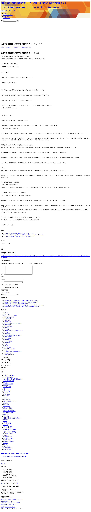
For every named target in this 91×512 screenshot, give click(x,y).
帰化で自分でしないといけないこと (12, 325)
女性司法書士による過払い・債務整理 (10, 504)
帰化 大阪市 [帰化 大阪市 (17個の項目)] (6, 395)
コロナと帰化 (6, 316)
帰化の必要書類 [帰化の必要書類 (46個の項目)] (8, 414)
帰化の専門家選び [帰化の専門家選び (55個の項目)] (9, 412)
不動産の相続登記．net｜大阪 (8, 503)
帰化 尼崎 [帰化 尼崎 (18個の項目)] (6, 397)
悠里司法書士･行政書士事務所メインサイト (12, 501)
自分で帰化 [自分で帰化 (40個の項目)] (6, 448)
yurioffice (28, 47)
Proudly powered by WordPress (8, 508)
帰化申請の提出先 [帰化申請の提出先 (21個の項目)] (8, 438)
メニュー (3, 10)
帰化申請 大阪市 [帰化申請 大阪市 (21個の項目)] (8, 435)
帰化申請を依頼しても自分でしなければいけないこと (17, 305)
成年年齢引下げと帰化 (9, 350)
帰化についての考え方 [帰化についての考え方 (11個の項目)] (7, 409)
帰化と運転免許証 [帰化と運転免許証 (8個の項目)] (6, 407)
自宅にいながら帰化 (8, 356)
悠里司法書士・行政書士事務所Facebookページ (15, 455)
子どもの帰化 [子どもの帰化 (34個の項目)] (7, 388)
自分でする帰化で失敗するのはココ (17, 47)
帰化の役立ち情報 (8, 338)
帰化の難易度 (6, 344)
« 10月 (2, 370)
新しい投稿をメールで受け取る (10, 289)
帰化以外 (5, 346)
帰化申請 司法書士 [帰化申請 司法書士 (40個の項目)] (9, 431)
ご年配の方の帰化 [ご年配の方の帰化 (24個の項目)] (8, 379)
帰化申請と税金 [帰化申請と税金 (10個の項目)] (6, 437)
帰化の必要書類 (7, 340)
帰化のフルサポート (8, 335)
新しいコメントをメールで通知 (10, 286)
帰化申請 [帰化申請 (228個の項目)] (7, 429)
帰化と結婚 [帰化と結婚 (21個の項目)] (6, 406)
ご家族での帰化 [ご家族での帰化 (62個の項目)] (9, 377)
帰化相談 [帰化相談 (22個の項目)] (5, 444)
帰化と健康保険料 (8, 328)
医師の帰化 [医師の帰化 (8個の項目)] (5, 384)
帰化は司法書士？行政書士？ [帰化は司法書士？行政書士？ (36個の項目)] (12, 420)
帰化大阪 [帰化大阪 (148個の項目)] (7, 425)
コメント (3, 275)
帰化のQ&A (6, 334)
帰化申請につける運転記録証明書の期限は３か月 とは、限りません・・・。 (23, 306)
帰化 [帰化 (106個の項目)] (5, 391)
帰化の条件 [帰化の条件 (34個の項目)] (6, 416)
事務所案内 (6, 16)
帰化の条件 (6, 341)
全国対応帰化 (6, 322)
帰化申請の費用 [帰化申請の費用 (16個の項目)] (6, 441)
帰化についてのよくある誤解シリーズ (13, 332)
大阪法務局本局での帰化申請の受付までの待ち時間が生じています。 (21, 303)
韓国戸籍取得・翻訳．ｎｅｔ (8, 506)
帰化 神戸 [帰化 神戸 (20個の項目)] (6, 400)
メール (3, 281)
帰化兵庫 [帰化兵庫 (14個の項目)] (5, 422)
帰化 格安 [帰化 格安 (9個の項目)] (5, 398)
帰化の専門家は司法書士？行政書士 (12, 337)
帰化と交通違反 (7, 326)
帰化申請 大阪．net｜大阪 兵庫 (9, 485)
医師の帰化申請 (7, 323)
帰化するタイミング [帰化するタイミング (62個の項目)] (10, 403)
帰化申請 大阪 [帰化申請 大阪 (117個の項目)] (9, 434)
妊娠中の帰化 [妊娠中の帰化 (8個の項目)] (5, 387)
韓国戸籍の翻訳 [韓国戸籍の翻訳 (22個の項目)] (7, 451)
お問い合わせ (6, 18)
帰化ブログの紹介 (8, 15)
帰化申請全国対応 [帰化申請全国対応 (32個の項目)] (8, 443)
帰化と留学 (6, 331)
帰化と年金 (6, 329)
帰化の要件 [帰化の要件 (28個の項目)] (6, 418)
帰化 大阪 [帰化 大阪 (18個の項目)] (6, 394)
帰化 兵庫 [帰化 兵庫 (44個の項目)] (7, 393)
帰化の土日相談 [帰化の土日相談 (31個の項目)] (7, 410)
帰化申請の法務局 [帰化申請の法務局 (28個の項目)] (8, 440)
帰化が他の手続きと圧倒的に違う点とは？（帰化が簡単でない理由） (21, 302)
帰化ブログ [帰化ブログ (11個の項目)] (5, 421)
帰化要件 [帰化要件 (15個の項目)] (5, 446)
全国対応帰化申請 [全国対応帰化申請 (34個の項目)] (8, 382)
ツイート (3, 465)
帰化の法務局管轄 (8, 343)
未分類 (5, 352)
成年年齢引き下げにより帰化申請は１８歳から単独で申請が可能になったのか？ (22, 256)
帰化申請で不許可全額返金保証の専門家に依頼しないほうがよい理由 (21, 308)
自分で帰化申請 (7, 355)
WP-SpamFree (8, 294)
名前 (2, 278)
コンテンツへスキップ (11, 10)
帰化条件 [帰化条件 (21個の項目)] (5, 426)
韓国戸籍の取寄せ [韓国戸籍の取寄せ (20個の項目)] (8, 449)
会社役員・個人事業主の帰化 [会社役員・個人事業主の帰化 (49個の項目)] (13, 381)
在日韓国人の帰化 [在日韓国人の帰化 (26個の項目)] (8, 385)
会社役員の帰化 (7, 320)
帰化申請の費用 (7, 349)
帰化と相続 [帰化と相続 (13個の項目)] (5, 404)
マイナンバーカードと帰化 (10, 317)
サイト (2, 283)
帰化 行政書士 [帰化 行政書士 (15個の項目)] (6, 401)
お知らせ (5, 314)
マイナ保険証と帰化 (8, 319)
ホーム (5, 13)
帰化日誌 (5, 347)
